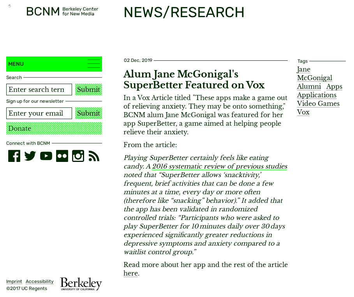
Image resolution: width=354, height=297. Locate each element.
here (130, 273)
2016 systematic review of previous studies (219, 166)
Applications (316, 95)
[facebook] (14, 156)
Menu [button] (54, 64)
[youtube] (46, 156)
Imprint (14, 281)
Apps (334, 86)
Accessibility (40, 281)
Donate (19, 128)
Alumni (309, 86)
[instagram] (78, 156)
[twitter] (30, 156)
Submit (88, 89)
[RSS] (94, 156)
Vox (303, 112)
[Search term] (39, 89)
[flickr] (62, 156)
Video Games (318, 103)
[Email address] (39, 113)
